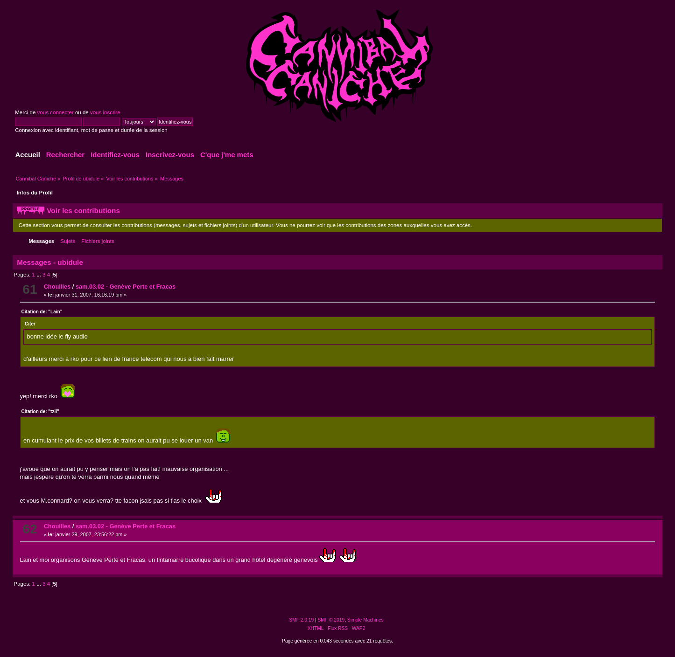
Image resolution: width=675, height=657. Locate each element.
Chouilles (57, 286)
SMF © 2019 (331, 619)
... (39, 274)
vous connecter (55, 112)
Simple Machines (365, 619)
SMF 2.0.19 (301, 619)
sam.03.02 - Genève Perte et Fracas (126, 286)
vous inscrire (105, 112)
